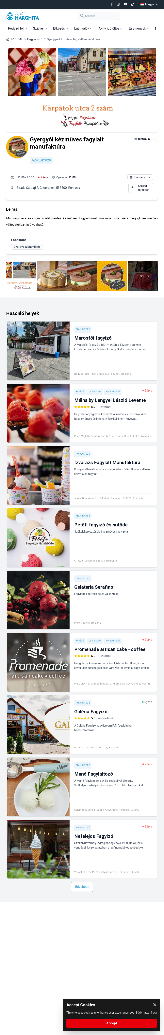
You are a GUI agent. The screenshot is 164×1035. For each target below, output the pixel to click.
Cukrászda (95, 392)
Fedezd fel (17, 28)
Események (139, 28)
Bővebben (82, 887)
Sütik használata (146, 1012)
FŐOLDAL (17, 39)
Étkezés (60, 28)
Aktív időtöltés (111, 28)
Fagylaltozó (34, 39)
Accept (111, 1023)
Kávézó (80, 392)
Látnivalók (83, 28)
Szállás (40, 28)
